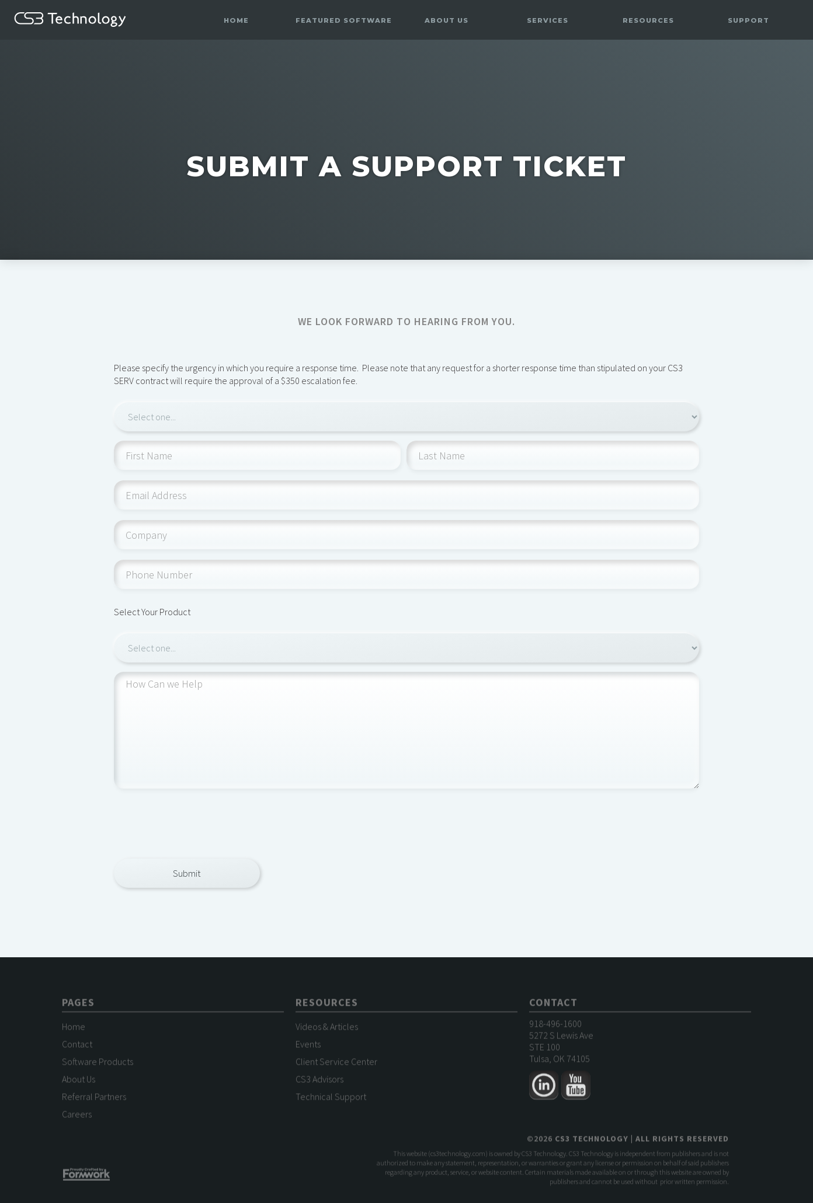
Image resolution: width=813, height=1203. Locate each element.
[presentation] (202, 822)
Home (236, 20)
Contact (77, 1047)
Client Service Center (336, 1065)
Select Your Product (152, 612)
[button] (344, 20)
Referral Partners (94, 1100)
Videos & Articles (327, 1029)
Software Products (97, 1065)
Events (308, 1047)
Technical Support (331, 1100)
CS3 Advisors (319, 1082)
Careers (77, 1117)
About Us (78, 1082)
